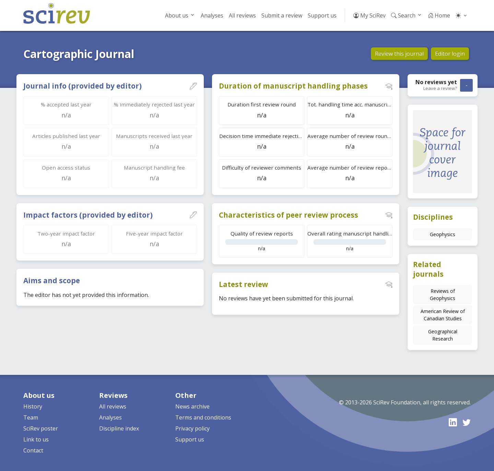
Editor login (450, 53)
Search (403, 15)
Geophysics (442, 234)
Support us (322, 15)
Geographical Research (442, 335)
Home (439, 15)
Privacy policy (192, 428)
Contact (33, 450)
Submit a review (281, 15)
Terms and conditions (203, 417)
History (32, 406)
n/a (261, 241)
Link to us (36, 439)
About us (176, 15)
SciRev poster (40, 428)
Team (30, 417)
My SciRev (369, 15)
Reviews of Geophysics (442, 294)
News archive (192, 406)
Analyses (212, 15)
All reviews (242, 15)
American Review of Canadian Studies (443, 315)
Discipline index (119, 428)
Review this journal (399, 53)
